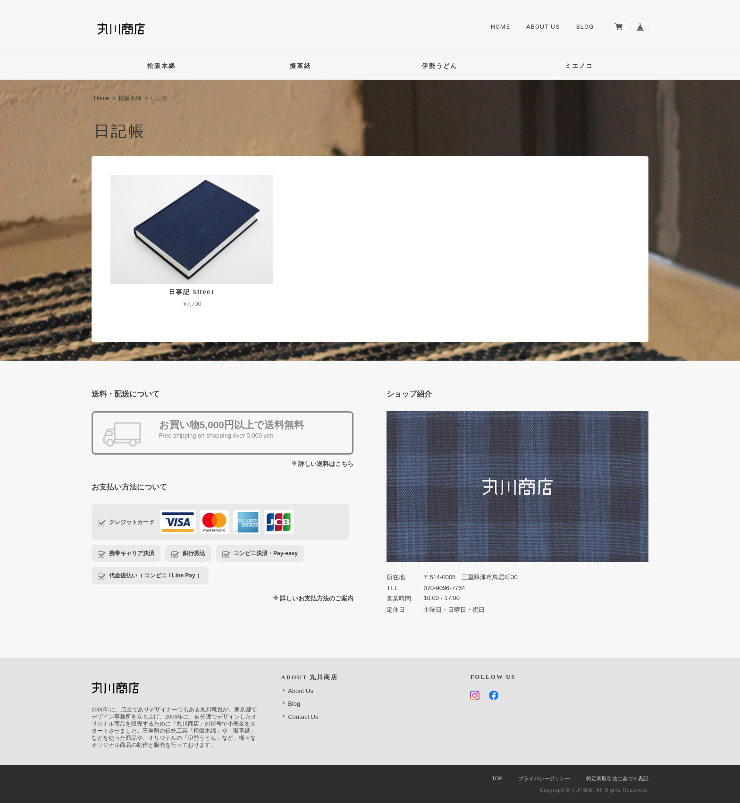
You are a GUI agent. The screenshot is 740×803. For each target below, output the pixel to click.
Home (499, 26)
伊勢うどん (439, 65)
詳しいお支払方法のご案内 (316, 598)
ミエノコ (579, 65)
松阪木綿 (161, 65)
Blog (584, 26)
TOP (497, 778)
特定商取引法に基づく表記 (617, 778)
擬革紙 (300, 65)
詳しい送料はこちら (325, 463)
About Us (542, 26)
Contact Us (303, 716)
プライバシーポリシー (544, 778)
